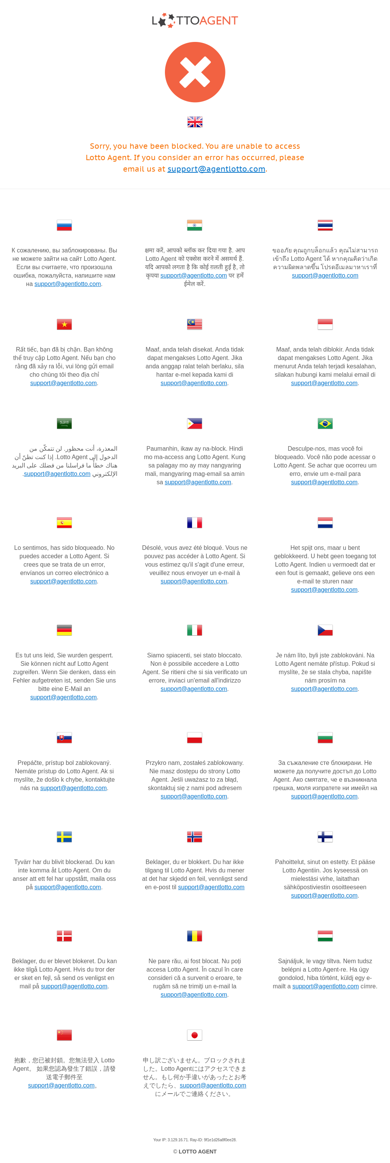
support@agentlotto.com (216, 169)
